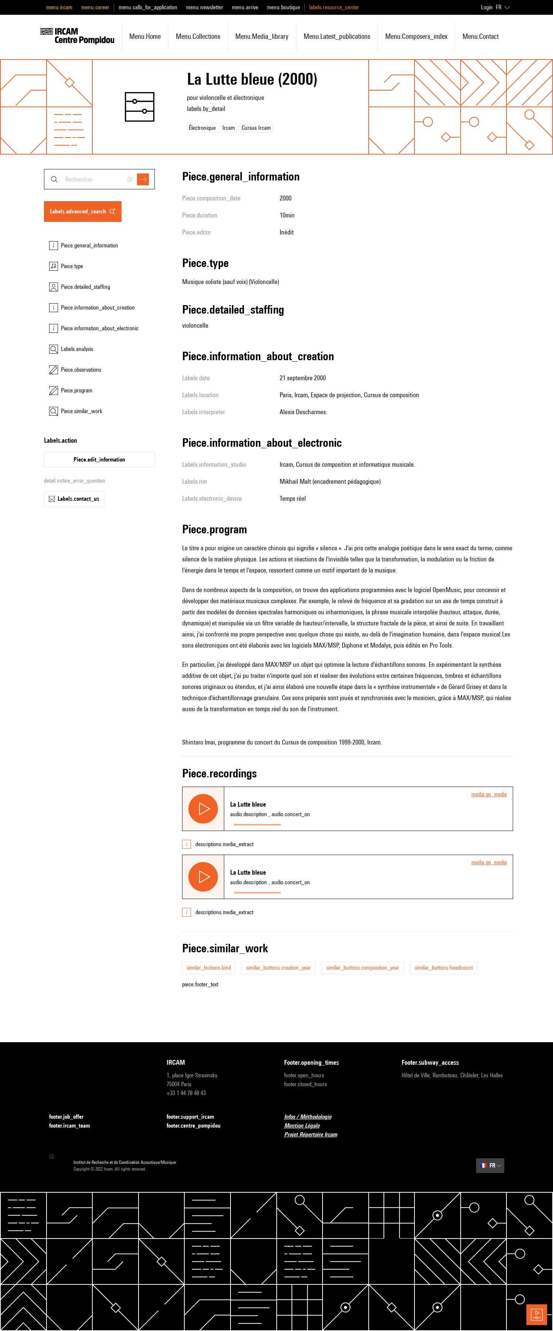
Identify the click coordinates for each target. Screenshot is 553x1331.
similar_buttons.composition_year (363, 967)
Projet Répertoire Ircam (315, 1135)
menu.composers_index (416, 36)
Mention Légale (306, 1126)
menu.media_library (262, 36)
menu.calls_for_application (148, 7)
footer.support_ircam (195, 1117)
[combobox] (99, 179)
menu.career (95, 7)
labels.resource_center (334, 7)
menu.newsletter (204, 7)
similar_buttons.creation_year (278, 967)
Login (487, 7)
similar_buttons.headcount (444, 967)
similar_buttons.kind (209, 967)
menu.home (145, 36)
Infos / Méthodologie (312, 1117)
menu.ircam (59, 7)
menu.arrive (245, 7)
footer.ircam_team (74, 1126)
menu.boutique (283, 7)
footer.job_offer (70, 1117)
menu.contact (480, 36)
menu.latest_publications (337, 36)
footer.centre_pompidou (198, 1126)
